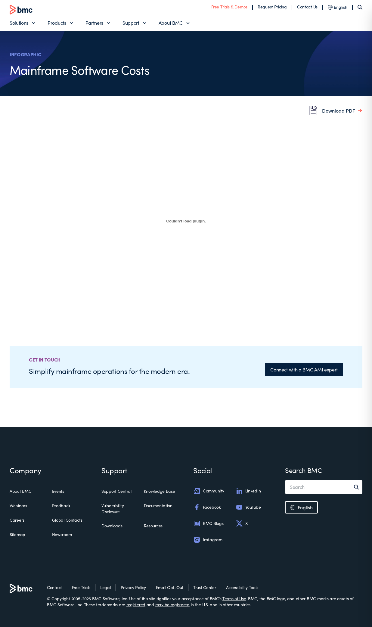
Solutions (19, 23)
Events (58, 491)
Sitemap (17, 534)
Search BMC (303, 470)
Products (57, 23)
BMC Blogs (208, 523)
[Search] (360, 7)
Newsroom (62, 534)
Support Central (116, 491)
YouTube (248, 507)
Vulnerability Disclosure (112, 508)
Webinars (18, 505)
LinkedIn (248, 491)
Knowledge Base (159, 491)
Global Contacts (67, 520)
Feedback (61, 505)
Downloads (111, 526)
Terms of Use (234, 598)
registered (135, 604)
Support (130, 23)
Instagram (207, 539)
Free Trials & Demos (229, 7)
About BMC (171, 23)
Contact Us (307, 7)
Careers (17, 520)
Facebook (207, 507)
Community (208, 491)
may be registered (172, 604)
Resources (153, 526)
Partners (94, 23)
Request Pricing (272, 7)
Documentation (158, 505)
